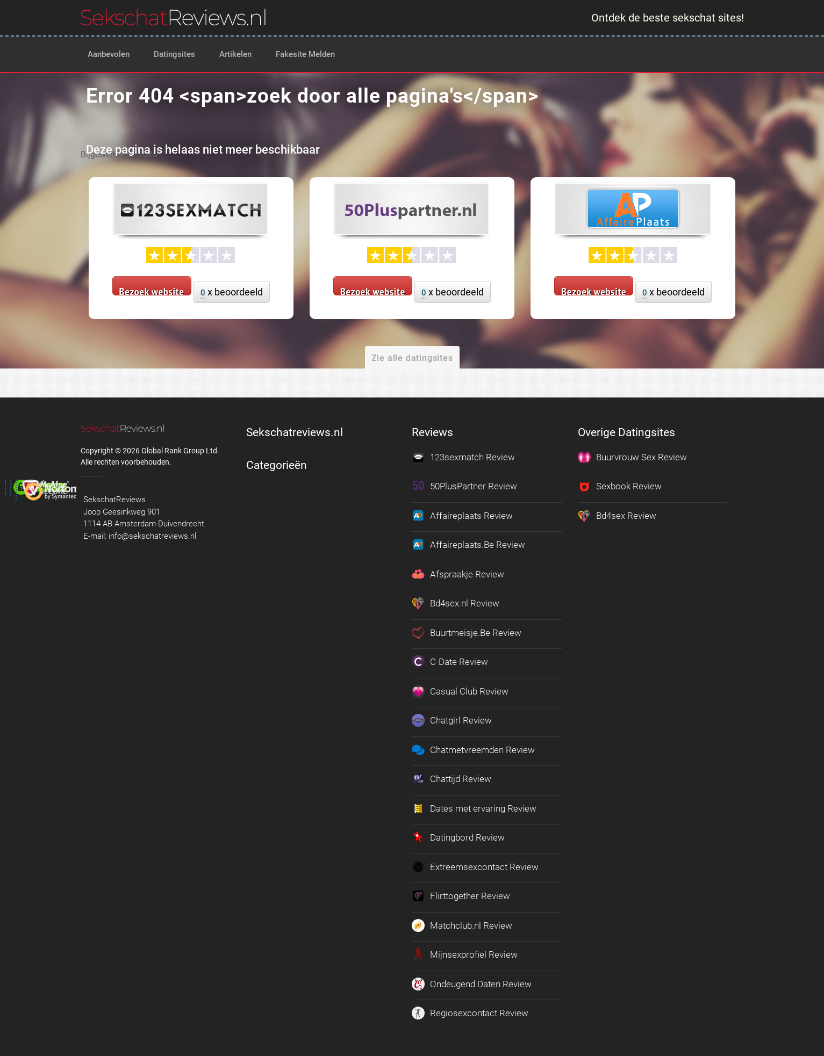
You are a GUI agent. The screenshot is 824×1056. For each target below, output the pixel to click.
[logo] (173, 17)
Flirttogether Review (461, 895)
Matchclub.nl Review (462, 925)
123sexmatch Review (463, 457)
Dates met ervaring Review (474, 808)
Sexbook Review (620, 486)
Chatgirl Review (452, 720)
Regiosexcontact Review (470, 1013)
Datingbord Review (458, 837)
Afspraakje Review (458, 574)
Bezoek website (151, 290)
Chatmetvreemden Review (473, 749)
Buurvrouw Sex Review (632, 457)
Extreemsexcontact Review (475, 866)
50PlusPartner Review (464, 486)
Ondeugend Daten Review (472, 984)
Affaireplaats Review (462, 515)
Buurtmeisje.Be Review (466, 632)
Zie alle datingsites (412, 358)
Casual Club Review (460, 691)
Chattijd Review (451, 778)
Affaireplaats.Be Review (468, 544)
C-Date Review (450, 661)
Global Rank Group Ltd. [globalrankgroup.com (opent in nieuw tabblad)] (180, 450)
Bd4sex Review (617, 515)
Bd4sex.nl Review (455, 603)
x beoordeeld (231, 292)
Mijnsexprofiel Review (465, 954)
